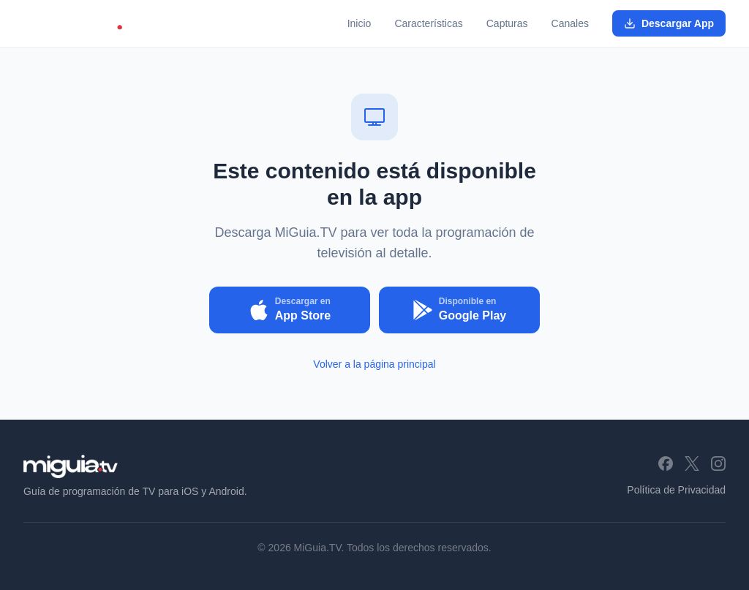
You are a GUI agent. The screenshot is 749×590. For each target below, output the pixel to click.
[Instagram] (718, 463)
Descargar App (669, 23)
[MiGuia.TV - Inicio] (82, 23)
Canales (570, 23)
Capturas (507, 23)
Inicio (359, 23)
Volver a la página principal (374, 364)
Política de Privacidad (676, 490)
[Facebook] (665, 463)
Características (428, 23)
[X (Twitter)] (692, 463)
